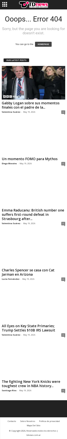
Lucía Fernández (10, 279)
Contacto (12, 421)
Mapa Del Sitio (33, 425)
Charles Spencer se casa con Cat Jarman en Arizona (28, 272)
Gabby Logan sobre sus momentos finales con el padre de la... (30, 105)
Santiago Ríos (9, 390)
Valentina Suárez (11, 112)
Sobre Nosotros (27, 421)
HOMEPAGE (43, 44)
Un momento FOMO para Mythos (30, 159)
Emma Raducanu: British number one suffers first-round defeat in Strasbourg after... (33, 214)
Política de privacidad (49, 421)
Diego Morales (9, 163)
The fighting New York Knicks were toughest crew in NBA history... (31, 383)
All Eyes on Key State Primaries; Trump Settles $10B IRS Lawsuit (28, 328)
